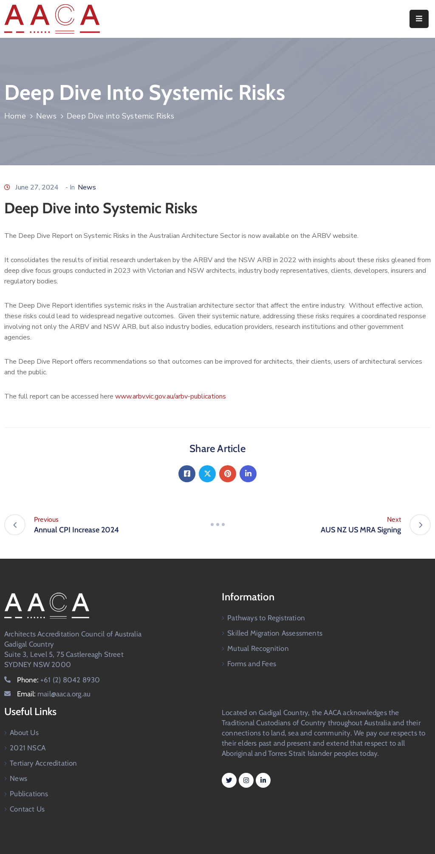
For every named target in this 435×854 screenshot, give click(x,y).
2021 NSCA (27, 748)
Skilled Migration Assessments (274, 633)
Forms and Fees (251, 663)
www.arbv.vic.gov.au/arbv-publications (170, 396)
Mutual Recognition (258, 648)
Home (15, 116)
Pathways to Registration (266, 618)
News (46, 116)
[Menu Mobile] (419, 19)
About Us (24, 732)
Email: (53, 694)
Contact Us (27, 809)
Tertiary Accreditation (43, 763)
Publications (29, 793)
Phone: (58, 680)
